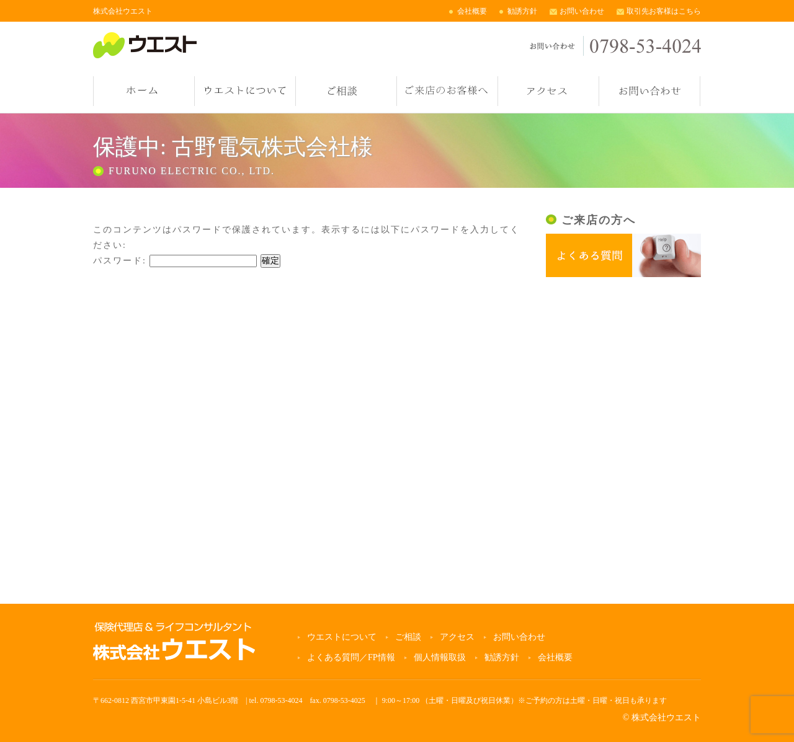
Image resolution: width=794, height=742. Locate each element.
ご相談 (346, 91)
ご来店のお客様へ (447, 91)
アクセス (548, 91)
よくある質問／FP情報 (351, 657)
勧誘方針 (522, 11)
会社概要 (472, 11)
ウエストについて (245, 91)
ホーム (144, 91)
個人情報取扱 (440, 657)
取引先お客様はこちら (664, 11)
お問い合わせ (582, 11)
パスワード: (175, 260)
